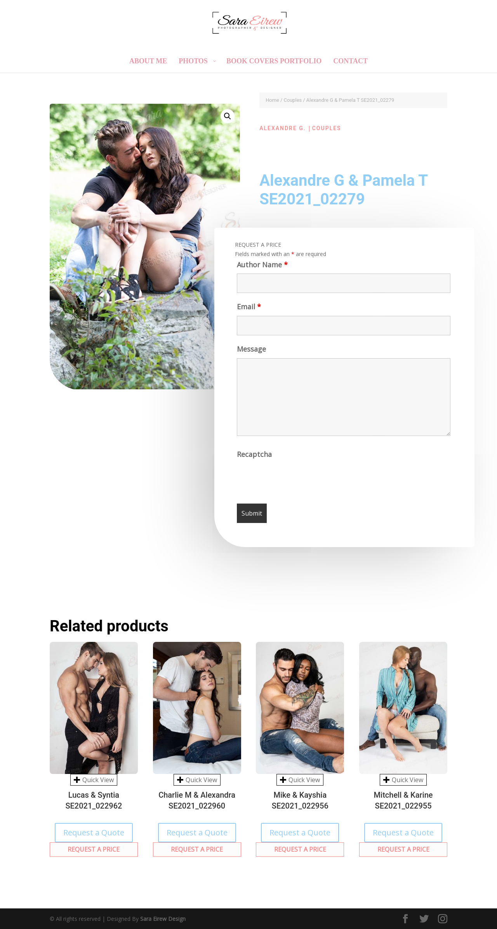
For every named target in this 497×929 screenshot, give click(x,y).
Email (248, 310)
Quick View (94, 780)
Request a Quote (93, 832)
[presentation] (297, 481)
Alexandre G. (282, 128)
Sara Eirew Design (163, 918)
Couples (293, 100)
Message (251, 352)
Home (272, 100)
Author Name (260, 268)
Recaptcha (255, 457)
